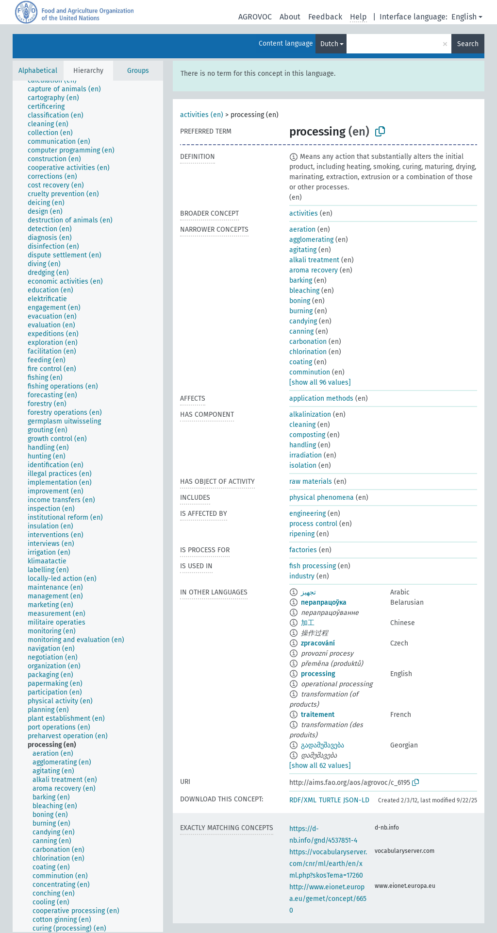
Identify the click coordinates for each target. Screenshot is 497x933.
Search (468, 44)
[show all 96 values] (320, 382)
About (290, 16)
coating (300, 362)
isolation (302, 465)
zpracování (318, 643)
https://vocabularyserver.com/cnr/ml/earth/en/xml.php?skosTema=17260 (328, 864)
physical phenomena (321, 497)
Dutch (329, 44)
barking (300, 280)
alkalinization (310, 414)
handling (302, 445)
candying (303, 321)
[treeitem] (56, 80)
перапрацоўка (324, 602)
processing (318, 674)
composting (307, 435)
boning (299, 301)
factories (303, 550)
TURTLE (330, 800)
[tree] (88, 506)
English (464, 16)
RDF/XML (302, 800)
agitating (302, 250)
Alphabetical (37, 71)
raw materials (310, 481)
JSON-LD (356, 800)
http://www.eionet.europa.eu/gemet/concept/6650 (327, 899)
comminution (309, 372)
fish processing (312, 566)
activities (303, 213)
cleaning (302, 425)
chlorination (308, 352)
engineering (307, 513)
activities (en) (201, 115)
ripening (302, 534)
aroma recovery (313, 270)
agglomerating (311, 240)
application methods (321, 398)
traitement (317, 715)
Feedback (325, 16)
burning (301, 311)
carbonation (308, 342)
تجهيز (308, 592)
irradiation (305, 455)
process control (313, 524)
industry (302, 576)
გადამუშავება (322, 745)
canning (301, 331)
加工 (308, 623)
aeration (302, 229)
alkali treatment (314, 260)
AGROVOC (255, 16)
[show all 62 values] (320, 766)
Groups (138, 71)
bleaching (304, 291)
